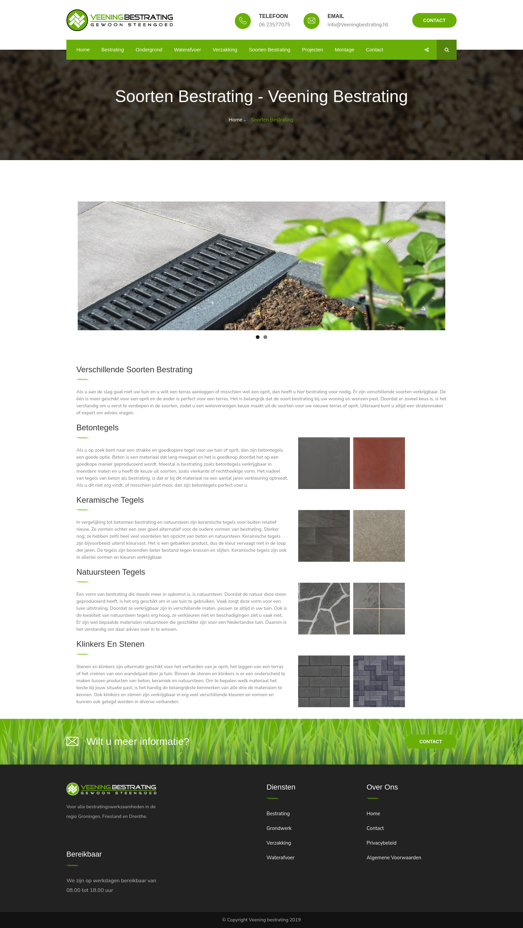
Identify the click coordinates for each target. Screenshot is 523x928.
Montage (344, 49)
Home (83, 49)
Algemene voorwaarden (394, 857)
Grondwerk (279, 828)
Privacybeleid (382, 843)
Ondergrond (149, 49)
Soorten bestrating (269, 49)
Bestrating (112, 49)
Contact (434, 20)
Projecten (312, 49)
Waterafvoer (187, 49)
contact (431, 741)
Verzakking (225, 49)
